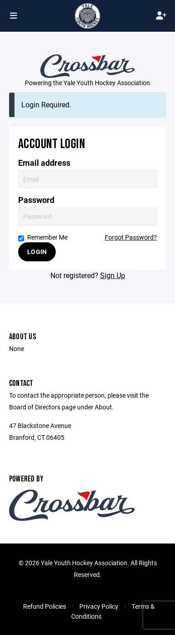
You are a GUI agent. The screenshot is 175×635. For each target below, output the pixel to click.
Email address (44, 163)
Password (36, 200)
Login (37, 251)
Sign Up (112, 275)
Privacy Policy (98, 606)
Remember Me (43, 237)
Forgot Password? (131, 237)
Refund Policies (44, 606)
